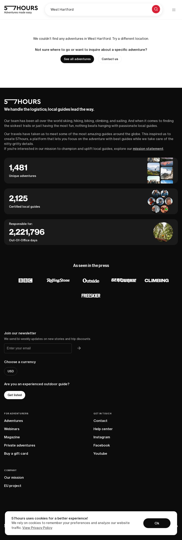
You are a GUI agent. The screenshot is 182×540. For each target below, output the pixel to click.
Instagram (101, 437)
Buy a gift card (16, 453)
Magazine (12, 437)
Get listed (15, 395)
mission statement (148, 149)
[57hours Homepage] (21, 10)
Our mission (14, 477)
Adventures (13, 421)
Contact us (110, 59)
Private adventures (19, 445)
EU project (12, 486)
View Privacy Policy (37, 528)
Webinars (11, 429)
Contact (100, 421)
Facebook (101, 445)
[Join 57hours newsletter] (79, 348)
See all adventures (77, 59)
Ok (157, 523)
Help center (103, 429)
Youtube (100, 453)
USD (11, 371)
